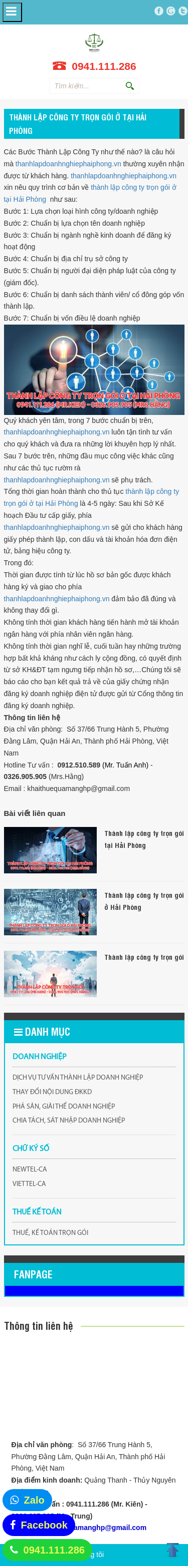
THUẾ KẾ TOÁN (37, 1212)
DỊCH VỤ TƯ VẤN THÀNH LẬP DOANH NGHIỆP (78, 1078)
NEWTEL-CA (30, 1170)
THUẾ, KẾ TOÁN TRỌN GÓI (50, 1233)
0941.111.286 (54, 1550)
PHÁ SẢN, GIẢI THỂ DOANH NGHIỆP (64, 1107)
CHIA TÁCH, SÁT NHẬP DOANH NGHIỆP (69, 1121)
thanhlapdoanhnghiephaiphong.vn (68, 164)
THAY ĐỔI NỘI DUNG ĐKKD (52, 1092)
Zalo (34, 1500)
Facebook (44, 1525)
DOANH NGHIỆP (40, 1057)
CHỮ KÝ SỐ (31, 1149)
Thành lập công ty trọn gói (144, 956)
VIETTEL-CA (29, 1184)
